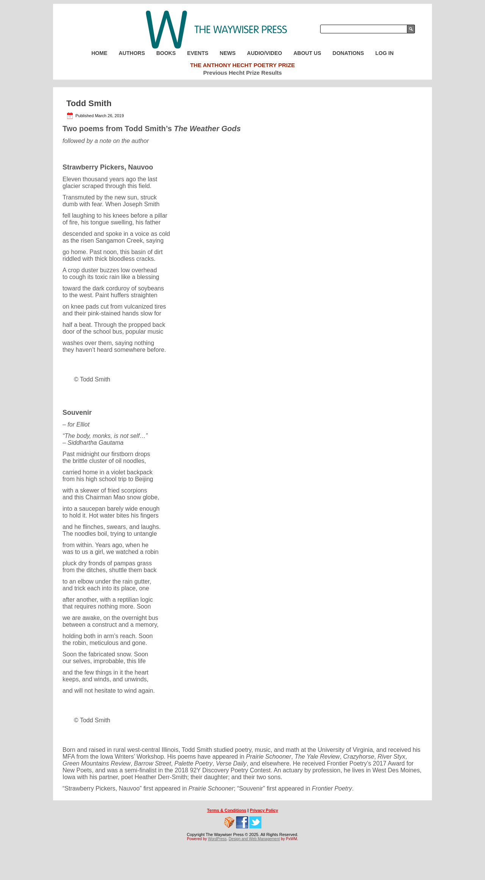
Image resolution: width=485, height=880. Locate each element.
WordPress (217, 839)
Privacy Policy (264, 810)
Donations (348, 53)
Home (99, 53)
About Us (307, 53)
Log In (384, 53)
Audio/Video (264, 53)
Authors (132, 53)
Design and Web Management (254, 839)
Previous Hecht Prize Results (242, 72)
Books (165, 53)
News (228, 53)
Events (197, 53)
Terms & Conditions (226, 810)
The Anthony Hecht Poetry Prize (242, 65)
